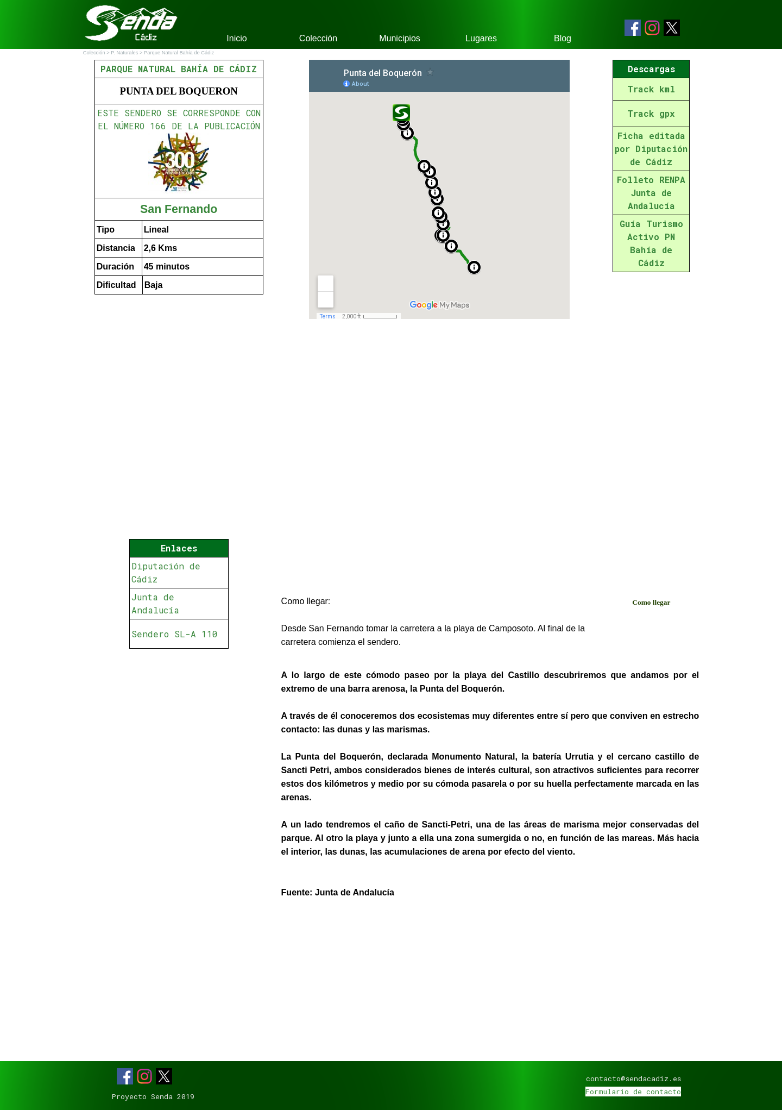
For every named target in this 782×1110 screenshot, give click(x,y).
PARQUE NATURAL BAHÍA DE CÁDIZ (178, 68)
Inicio (236, 38)
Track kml (651, 89)
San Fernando (178, 209)
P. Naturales (124, 52)
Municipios (399, 38)
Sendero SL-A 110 (174, 633)
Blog (562, 38)
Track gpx (651, 113)
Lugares (481, 38)
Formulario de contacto (633, 1091)
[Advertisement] (179, 731)
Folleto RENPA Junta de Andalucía (651, 192)
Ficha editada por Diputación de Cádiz (651, 148)
